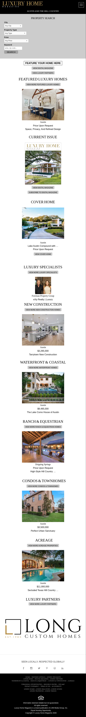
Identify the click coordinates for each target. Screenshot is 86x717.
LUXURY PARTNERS (56, 679)
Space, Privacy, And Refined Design (43, 129)
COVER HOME (28, 679)
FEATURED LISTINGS (38, 677)
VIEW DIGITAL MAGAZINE (43, 68)
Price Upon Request (43, 125)
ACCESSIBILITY (57, 686)
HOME (27, 677)
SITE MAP (61, 684)
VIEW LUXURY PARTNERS (43, 73)
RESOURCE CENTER (50, 684)
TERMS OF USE (45, 686)
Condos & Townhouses (57, 681)
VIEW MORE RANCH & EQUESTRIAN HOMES (43, 427)
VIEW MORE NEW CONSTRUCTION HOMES (43, 310)
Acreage (71, 681)
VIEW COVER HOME (43, 254)
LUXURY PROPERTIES (37, 691)
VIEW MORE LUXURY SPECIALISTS (43, 272)
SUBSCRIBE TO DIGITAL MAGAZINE (43, 192)
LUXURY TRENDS (50, 691)
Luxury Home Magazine (23, 708)
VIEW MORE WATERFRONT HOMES (43, 368)
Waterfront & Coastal (20, 681)
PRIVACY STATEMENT (32, 686)
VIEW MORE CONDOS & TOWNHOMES (43, 486)
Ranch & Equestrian (38, 681)
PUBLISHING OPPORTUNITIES (31, 684)
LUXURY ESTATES (56, 689)
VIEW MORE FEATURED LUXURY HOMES (43, 85)
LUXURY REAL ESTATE (43, 689)
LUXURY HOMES (29, 689)
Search (11, 52)
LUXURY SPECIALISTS (54, 677)
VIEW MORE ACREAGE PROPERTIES (43, 546)
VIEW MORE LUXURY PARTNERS (43, 604)
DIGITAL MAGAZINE (41, 679)
